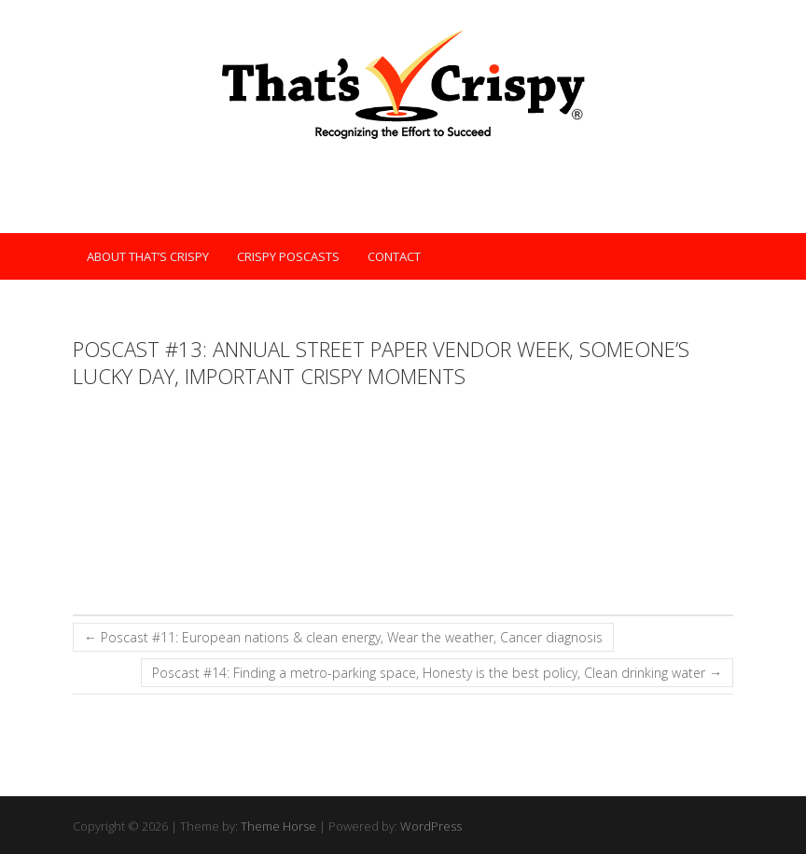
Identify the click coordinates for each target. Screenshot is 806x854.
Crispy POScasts (288, 256)
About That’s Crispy (148, 256)
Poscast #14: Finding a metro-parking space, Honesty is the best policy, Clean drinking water (437, 673)
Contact (394, 256)
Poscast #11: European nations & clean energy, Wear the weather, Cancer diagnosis (343, 637)
